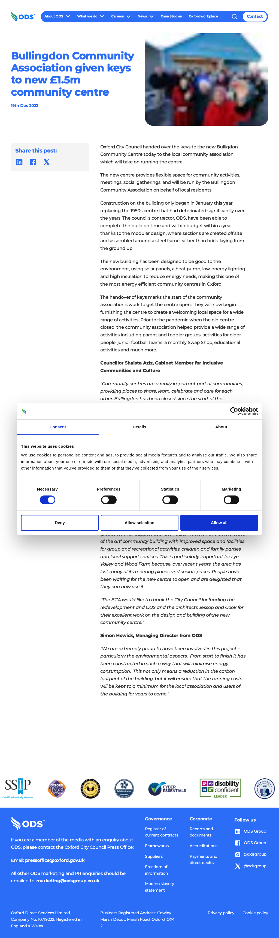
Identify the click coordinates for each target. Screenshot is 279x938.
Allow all (219, 522)
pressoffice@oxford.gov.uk (54, 860)
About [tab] (221, 427)
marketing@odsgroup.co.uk (67, 880)
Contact (255, 16)
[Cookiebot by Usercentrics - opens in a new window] (234, 411)
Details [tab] (139, 427)
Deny (60, 522)
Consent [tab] (58, 427)
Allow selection (139, 522)
